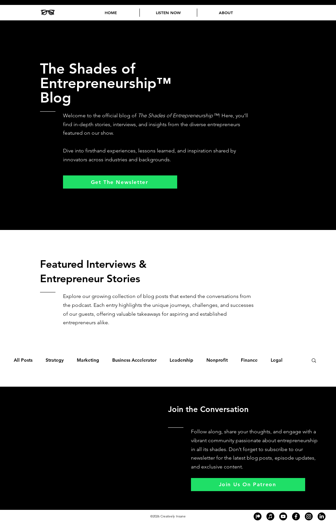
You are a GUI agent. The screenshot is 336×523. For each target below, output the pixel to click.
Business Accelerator (134, 360)
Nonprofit (217, 360)
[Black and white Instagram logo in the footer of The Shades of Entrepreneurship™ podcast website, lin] (309, 516)
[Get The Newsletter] (120, 182)
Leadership (181, 360)
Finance (249, 360)
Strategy (55, 360)
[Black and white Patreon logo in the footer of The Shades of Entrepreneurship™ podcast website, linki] (258, 516)
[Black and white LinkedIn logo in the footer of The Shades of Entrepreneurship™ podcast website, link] (322, 516)
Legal (277, 360)
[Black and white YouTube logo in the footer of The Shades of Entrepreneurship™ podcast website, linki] (283, 516)
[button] (314, 360)
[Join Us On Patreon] (248, 484)
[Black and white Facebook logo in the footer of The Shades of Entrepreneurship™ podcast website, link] (296, 516)
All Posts (23, 360)
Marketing (88, 360)
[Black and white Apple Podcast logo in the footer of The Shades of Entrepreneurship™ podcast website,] (270, 516)
